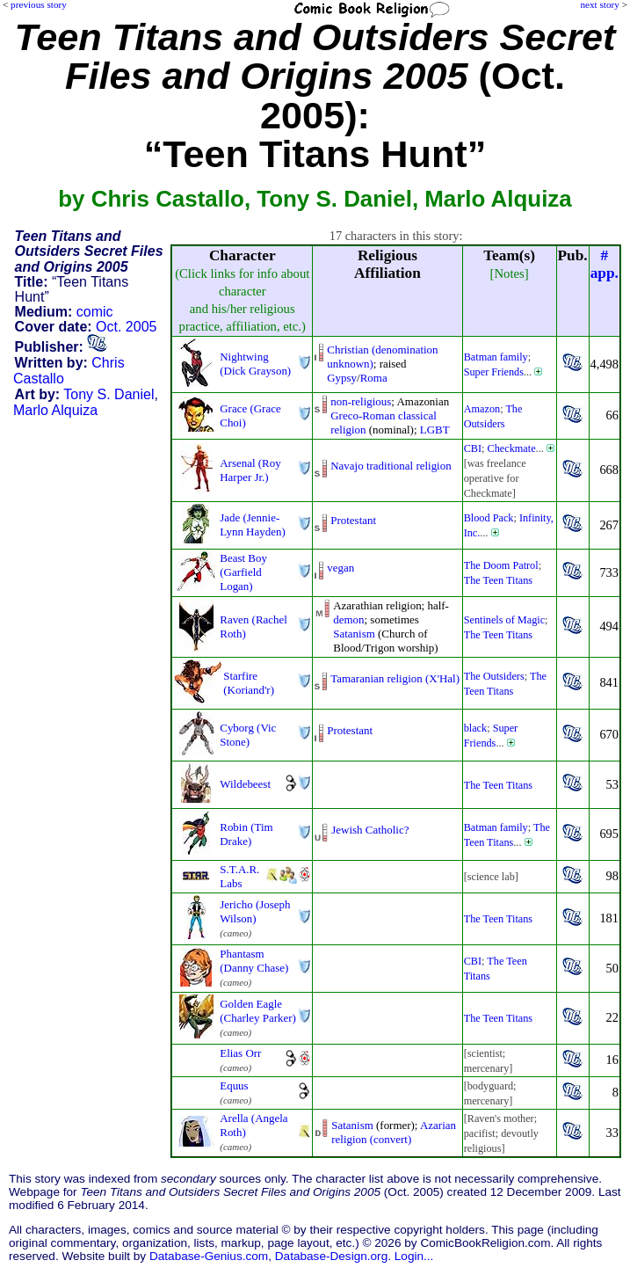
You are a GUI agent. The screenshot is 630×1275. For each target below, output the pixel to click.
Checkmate (512, 448)
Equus (234, 1085)
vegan (340, 567)
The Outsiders (494, 676)
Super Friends (494, 372)
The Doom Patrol (501, 565)
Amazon (482, 409)
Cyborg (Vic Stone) (248, 734)
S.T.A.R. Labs (239, 876)
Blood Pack (489, 518)
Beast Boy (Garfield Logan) (243, 572)
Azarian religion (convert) (393, 1132)
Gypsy (342, 377)
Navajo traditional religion (390, 465)
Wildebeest (245, 783)
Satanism (354, 633)
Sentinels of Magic (504, 620)
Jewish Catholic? (370, 829)
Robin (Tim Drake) (246, 834)
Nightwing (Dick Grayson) (255, 363)
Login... (414, 1256)
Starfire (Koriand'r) (248, 682)
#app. (604, 264)
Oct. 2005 (126, 326)
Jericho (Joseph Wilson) (255, 911)
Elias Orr (240, 1053)
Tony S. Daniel (108, 394)
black (476, 728)
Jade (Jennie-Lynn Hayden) (252, 524)
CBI (473, 448)
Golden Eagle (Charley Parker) (258, 1010)
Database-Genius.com (208, 1256)
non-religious (360, 401)
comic (94, 311)
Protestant (353, 520)
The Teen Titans (498, 580)
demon (348, 619)
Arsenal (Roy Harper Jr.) (250, 470)
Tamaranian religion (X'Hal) (395, 678)
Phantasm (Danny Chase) (254, 960)
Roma (373, 377)
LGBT (435, 429)
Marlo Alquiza (55, 410)
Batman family (496, 357)
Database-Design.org (331, 1256)
